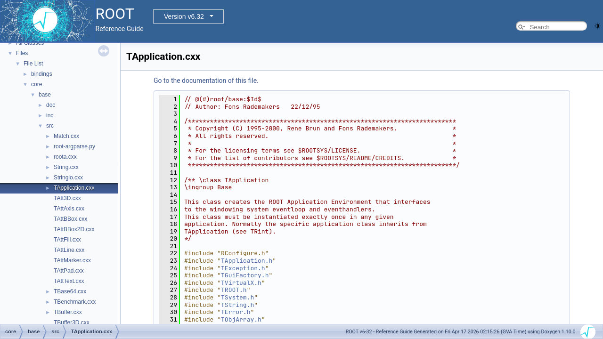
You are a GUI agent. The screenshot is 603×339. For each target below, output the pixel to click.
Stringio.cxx (68, 177)
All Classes (30, 43)
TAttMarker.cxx (72, 260)
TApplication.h (246, 261)
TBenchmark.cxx (75, 302)
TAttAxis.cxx (69, 208)
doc (50, 105)
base (45, 94)
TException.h (243, 268)
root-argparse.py (74, 146)
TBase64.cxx (70, 291)
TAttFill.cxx (67, 239)
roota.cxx (65, 156)
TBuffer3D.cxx (72, 322)
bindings (41, 74)
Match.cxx (66, 136)
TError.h (235, 312)
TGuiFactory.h (245, 275)
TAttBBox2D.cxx (74, 229)
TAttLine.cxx (69, 250)
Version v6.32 (184, 16)
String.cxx (66, 167)
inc (49, 115)
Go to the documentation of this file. (206, 80)
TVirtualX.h (241, 283)
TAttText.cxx (69, 281)
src (50, 125)
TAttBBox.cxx (70, 219)
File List (33, 63)
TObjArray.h (241, 319)
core (36, 84)
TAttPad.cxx (69, 270)
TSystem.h (237, 297)
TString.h (237, 305)
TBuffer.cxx (68, 312)
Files (22, 53)
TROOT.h (234, 290)
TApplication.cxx (74, 188)
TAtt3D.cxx (67, 198)
